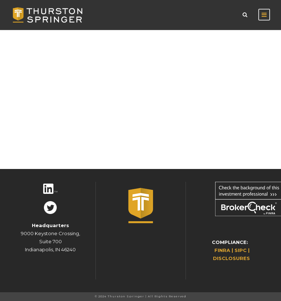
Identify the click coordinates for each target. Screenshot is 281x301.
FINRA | (224, 250)
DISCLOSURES (231, 258)
